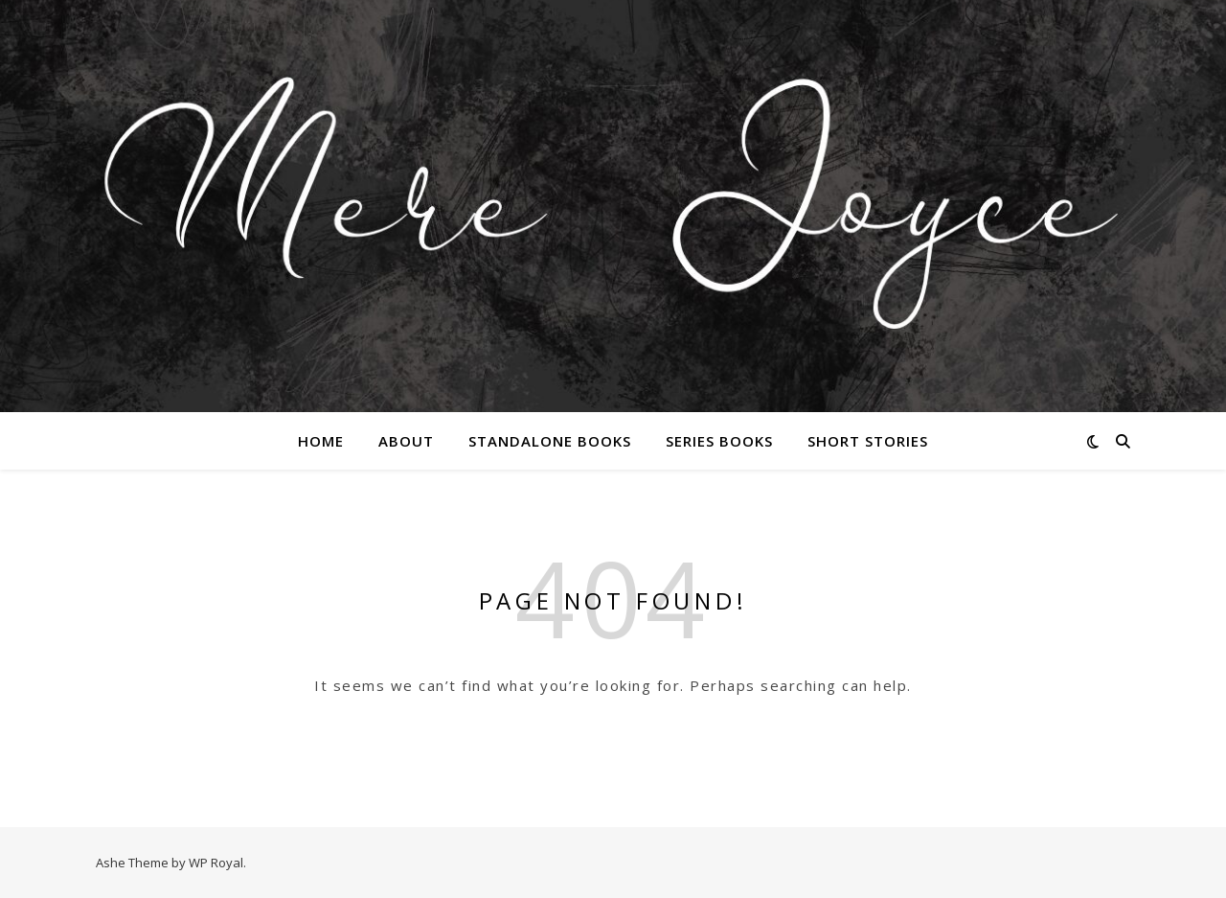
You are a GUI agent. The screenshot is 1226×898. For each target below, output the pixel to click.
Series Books (719, 440)
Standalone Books (549, 440)
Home (321, 440)
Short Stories (867, 440)
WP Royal (216, 862)
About (406, 440)
